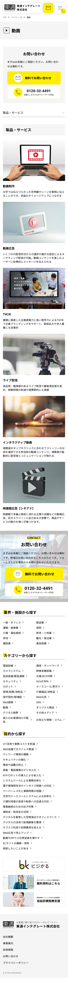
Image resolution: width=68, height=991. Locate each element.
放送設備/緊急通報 (13, 676)
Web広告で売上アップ (16, 832)
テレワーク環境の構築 (16, 754)
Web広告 (41, 697)
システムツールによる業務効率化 (22, 780)
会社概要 (8, 936)
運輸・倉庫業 (10, 627)
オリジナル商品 (45, 707)
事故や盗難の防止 (13, 765)
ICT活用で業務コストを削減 (19, 744)
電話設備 (8, 665)
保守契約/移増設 (12, 697)
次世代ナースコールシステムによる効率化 (27, 796)
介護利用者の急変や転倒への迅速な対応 (26, 801)
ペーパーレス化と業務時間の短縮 (22, 791)
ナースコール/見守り (48, 686)
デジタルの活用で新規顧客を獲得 (22, 822)
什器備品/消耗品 (45, 691)
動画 (5, 707)
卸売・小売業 (44, 633)
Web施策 (8, 702)
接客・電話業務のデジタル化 (19, 770)
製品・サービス (13, 112)
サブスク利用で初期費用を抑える (22, 827)
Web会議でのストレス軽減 (18, 749)
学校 (5, 638)
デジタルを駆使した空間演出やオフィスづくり (30, 817)
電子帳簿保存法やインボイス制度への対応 (27, 785)
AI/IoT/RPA (42, 681)
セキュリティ (10, 681)
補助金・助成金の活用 (16, 811)
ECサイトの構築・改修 (16, 843)
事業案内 (8, 943)
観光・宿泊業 (44, 638)
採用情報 (8, 949)
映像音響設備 (44, 671)
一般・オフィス (12, 622)
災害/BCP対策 (44, 676)
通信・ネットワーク (47, 665)
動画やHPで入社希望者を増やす (21, 838)
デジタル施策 (10, 712)
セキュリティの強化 (14, 759)
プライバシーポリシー (16, 962)
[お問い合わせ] (48, 8)
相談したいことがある (16, 848)
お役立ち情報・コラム (49, 719)
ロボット (8, 686)
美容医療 (41, 643)
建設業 (7, 643)
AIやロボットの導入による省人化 (22, 775)
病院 (38, 627)
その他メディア (45, 712)
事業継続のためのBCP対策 (18, 806)
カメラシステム (12, 671)
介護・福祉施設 (12, 633)
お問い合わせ (10, 956)
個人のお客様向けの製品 (16, 719)
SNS (38, 702)
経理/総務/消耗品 (13, 691)
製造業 (40, 622)
